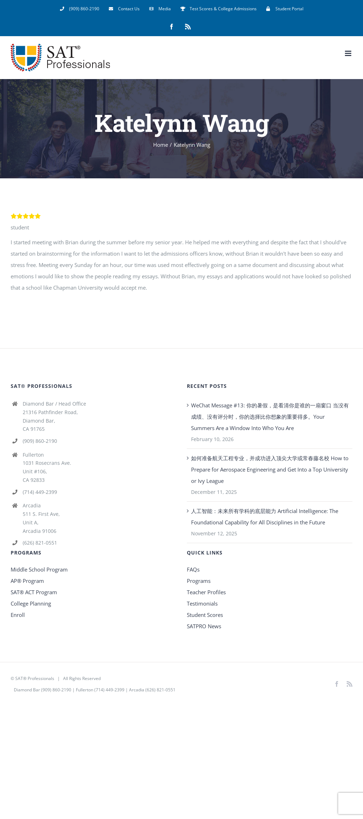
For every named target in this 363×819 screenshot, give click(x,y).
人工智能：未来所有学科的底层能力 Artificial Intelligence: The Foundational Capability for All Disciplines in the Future (264, 516)
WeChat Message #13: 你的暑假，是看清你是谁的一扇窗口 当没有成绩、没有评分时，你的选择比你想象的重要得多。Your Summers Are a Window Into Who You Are (270, 416)
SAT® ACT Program (34, 592)
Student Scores (205, 614)
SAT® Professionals (34, 678)
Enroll (18, 614)
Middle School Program (39, 569)
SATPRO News (204, 626)
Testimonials (202, 603)
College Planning (31, 603)
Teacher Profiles (206, 592)
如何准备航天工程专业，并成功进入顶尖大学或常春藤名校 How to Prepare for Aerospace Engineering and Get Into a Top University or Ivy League (269, 469)
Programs (199, 580)
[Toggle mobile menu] (348, 53)
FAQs (193, 569)
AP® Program (27, 580)
